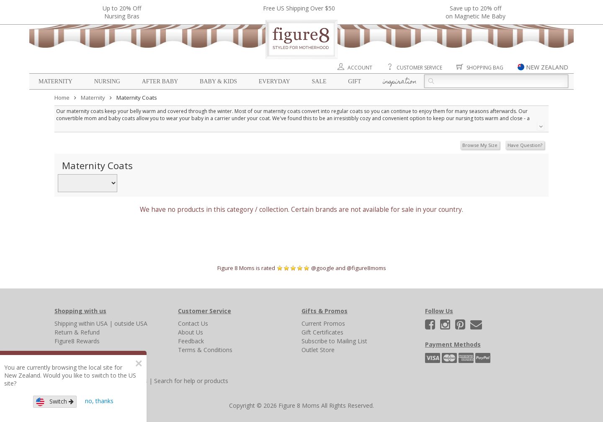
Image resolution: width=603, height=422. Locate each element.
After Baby (160, 81)
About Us (190, 332)
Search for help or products (191, 381)
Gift (354, 81)
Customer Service (419, 67)
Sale (319, 81)
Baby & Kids (218, 81)
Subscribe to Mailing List (334, 341)
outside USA (130, 323)
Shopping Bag (484, 67)
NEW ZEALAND (547, 67)
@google (322, 268)
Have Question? (525, 145)
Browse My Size (479, 145)
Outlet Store (318, 350)
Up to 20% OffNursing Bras (122, 12)
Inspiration (400, 82)
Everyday (274, 81)
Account (360, 67)
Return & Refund (77, 332)
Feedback (191, 341)
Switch (55, 401)
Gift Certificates (322, 332)
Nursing (107, 81)
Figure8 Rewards (77, 341)
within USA (93, 323)
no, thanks (99, 401)
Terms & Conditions (205, 350)
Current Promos (323, 323)
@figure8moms (366, 268)
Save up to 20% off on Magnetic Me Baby (475, 12)
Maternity (55, 81)
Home (62, 97)
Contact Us (193, 323)
